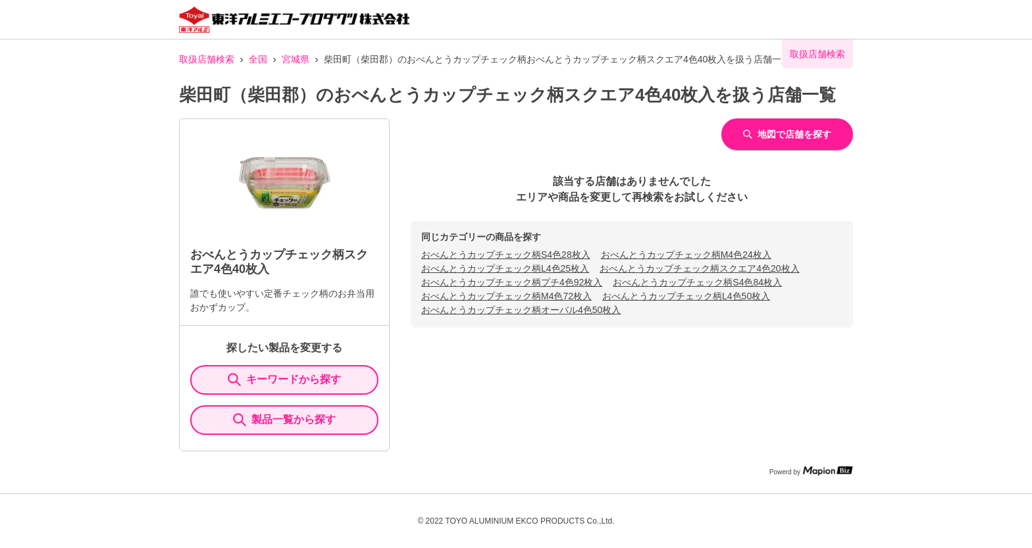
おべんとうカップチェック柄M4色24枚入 (686, 254)
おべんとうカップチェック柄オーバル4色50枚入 (521, 310)
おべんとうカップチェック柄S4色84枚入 (697, 282)
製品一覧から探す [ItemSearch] (284, 419)
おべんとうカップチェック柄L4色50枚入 (686, 296)
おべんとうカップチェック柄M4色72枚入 (506, 296)
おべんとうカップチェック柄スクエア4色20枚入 (699, 268)
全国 (258, 59)
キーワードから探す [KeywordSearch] (284, 379)
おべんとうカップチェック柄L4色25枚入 (505, 268)
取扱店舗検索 (206, 59)
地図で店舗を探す (787, 134)
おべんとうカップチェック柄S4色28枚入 (505, 254)
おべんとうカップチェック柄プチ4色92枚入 (511, 282)
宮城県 (295, 59)
